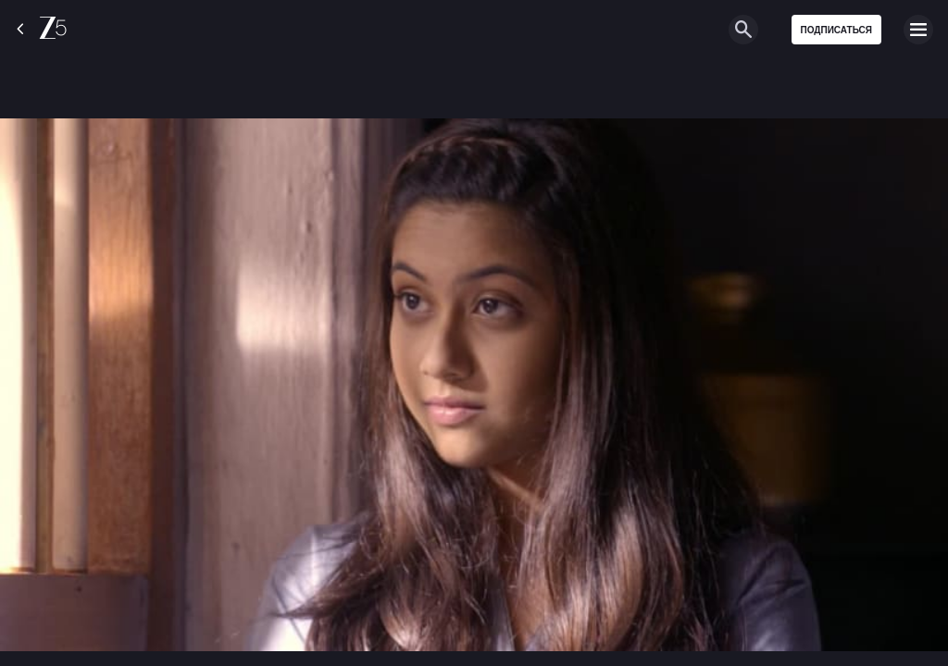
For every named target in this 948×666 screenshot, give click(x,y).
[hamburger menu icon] (918, 29)
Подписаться (837, 30)
